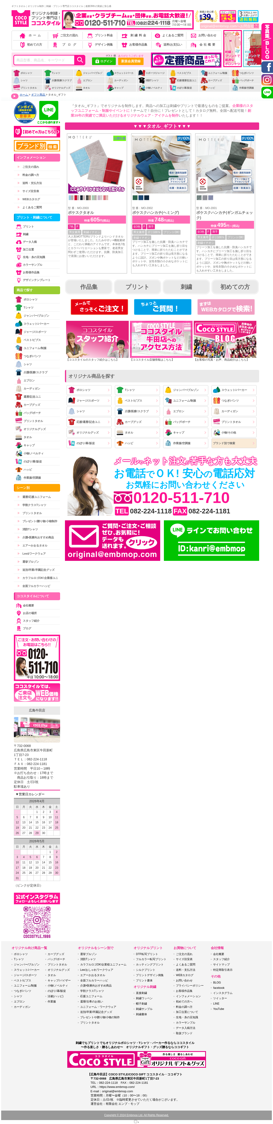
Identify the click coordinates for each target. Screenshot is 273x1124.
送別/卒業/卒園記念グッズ (36, 569)
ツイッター (220, 998)
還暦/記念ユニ (28, 396)
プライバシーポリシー (190, 985)
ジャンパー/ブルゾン (88, 75)
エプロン (83, 80)
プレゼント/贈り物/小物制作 (37, 521)
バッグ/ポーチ (243, 80)
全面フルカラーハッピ (33, 586)
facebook (218, 988)
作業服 (52, 1001)
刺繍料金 (134, 35)
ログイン (103, 61)
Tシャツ (52, 73)
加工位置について (187, 1012)
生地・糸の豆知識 (30, 257)
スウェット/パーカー (120, 75)
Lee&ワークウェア (31, 553)
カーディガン (117, 80)
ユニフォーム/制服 (213, 73)
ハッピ (207, 87)
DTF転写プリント (147, 954)
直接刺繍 (141, 993)
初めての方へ (184, 1001)
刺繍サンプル (144, 1009)
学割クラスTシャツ (31, 505)
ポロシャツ (22, 73)
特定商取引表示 (223, 969)
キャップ (115, 87)
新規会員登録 (131, 61)
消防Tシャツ (148, 80)
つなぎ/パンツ (243, 73)
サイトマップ (221, 964)
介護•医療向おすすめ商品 (35, 537)
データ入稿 (26, 241)
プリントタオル (25, 87)
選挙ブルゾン (28, 561)
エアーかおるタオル (32, 545)
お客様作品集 (134, 44)
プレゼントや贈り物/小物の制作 (100, 1017)
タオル (82, 87)
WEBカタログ (28, 199)
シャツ (20, 80)
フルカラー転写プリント (151, 959)
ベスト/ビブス (180, 73)
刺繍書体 (141, 1014)
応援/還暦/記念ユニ (183, 80)
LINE (216, 1003)
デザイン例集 (99, 44)
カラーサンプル (28, 264)
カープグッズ (211, 80)
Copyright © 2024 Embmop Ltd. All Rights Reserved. (136, 1115)
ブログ (64, 44)
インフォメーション (188, 996)
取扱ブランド (184, 1033)
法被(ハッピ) (55, 996)
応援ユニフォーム (91, 996)
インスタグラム (223, 993)
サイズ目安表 (28, 191)
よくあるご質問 (168, 35)
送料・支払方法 (29, 183)
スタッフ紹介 (27, 620)
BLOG (217, 982)
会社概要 (203, 44)
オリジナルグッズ (57, 87)
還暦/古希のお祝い (91, 1001)
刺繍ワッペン (144, 998)
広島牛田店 (37, 710)
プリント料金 (99, 35)
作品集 (89, 287)
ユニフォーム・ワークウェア (98, 1006)
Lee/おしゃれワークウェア (96, 969)
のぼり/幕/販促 (180, 87)
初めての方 (30, 44)
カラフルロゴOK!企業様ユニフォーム (103, 964)
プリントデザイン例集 (150, 975)
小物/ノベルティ (150, 87)
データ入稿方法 (185, 1028)
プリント (138, 287)
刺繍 (186, 287)
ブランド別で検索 (224, 443)
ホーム (30, 35)
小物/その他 (224, 432)
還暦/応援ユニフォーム (34, 496)
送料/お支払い (168, 44)
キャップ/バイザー (59, 980)
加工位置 (24, 249)
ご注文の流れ (65, 35)
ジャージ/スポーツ (83, 400)
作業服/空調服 (243, 87)
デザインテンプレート (33, 280)
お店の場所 (26, 613)
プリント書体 (144, 980)
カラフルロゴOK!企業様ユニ (37, 577)
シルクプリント (145, 969)
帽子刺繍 (141, 1003)
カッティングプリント (150, 964)
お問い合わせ (203, 35)
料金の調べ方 (28, 175)
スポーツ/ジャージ (151, 73)
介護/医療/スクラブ (58, 80)
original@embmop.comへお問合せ (229, 26)
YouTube (218, 1009)
